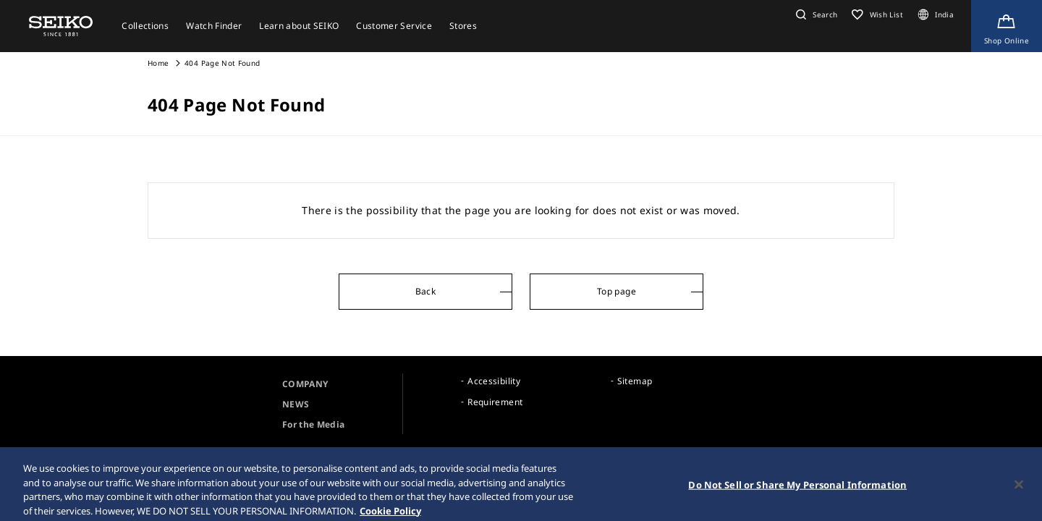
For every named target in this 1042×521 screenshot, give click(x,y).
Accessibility (493, 381)
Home (158, 63)
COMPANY (305, 384)
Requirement (494, 402)
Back (425, 291)
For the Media (313, 424)
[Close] (1019, 488)
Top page (616, 291)
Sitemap (634, 381)
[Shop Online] (1006, 26)
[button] (814, 14)
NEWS (295, 404)
